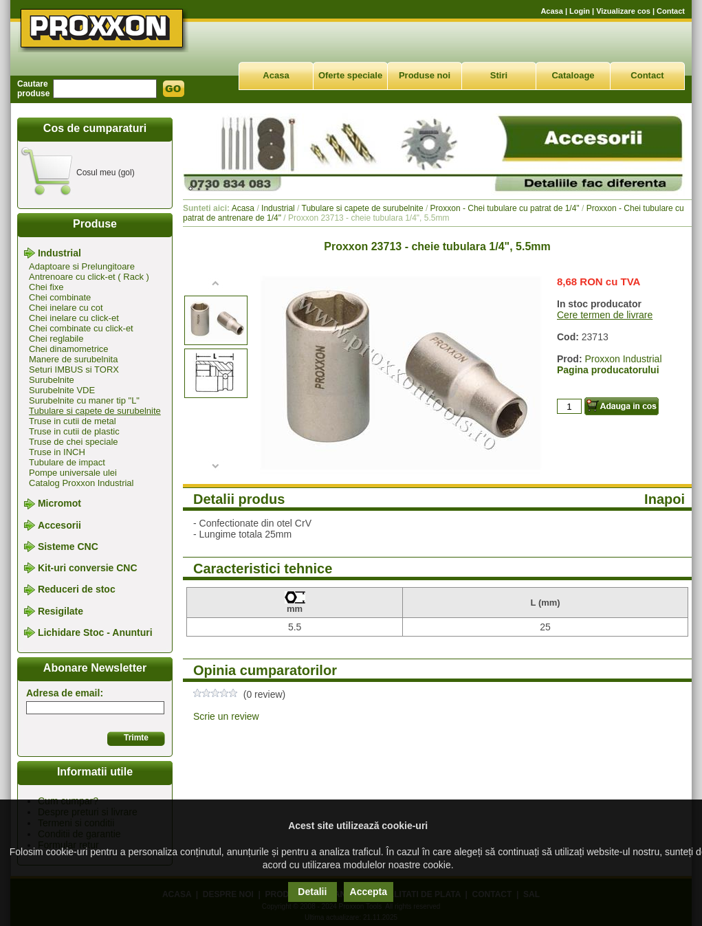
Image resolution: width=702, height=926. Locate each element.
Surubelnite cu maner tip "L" (84, 400)
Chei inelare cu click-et (74, 318)
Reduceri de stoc (77, 589)
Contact (671, 11)
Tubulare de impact (67, 462)
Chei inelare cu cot (66, 307)
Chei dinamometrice (69, 349)
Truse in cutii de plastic (74, 431)
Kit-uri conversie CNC (88, 567)
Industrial (59, 252)
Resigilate (60, 611)
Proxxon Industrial (622, 358)
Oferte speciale (350, 75)
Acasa (551, 11)
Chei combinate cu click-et (81, 328)
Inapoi (664, 499)
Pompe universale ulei (73, 472)
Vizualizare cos (623, 11)
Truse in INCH (57, 452)
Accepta (368, 891)
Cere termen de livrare (604, 314)
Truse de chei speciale (73, 442)
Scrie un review (226, 716)
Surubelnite (51, 380)
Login (579, 11)
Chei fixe (46, 287)
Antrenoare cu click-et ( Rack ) (89, 277)
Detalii (312, 891)
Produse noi (424, 75)
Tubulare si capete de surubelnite (95, 411)
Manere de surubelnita (73, 359)
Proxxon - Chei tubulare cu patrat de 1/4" (505, 208)
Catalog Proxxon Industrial (81, 483)
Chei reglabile (56, 338)
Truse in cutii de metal (72, 421)
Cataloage (572, 75)
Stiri (498, 75)
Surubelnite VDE (62, 390)
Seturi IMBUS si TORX (74, 369)
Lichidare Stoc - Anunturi (95, 632)
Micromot (59, 503)
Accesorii (59, 525)
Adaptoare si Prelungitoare (82, 266)
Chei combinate (60, 297)
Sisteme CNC (68, 546)
